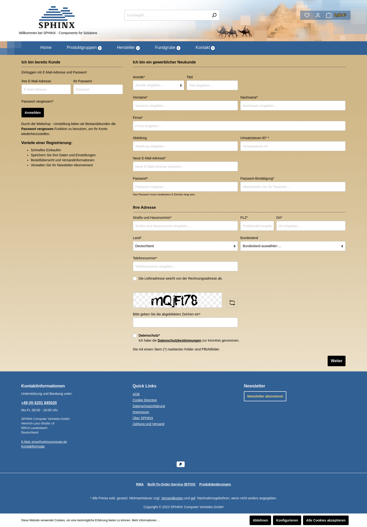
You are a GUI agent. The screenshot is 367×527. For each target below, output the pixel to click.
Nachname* (249, 97)
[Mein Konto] (317, 15)
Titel (190, 77)
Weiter (336, 361)
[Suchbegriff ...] (166, 15)
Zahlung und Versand (148, 424)
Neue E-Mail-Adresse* (149, 158)
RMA (140, 484)
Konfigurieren (287, 520)
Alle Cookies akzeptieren (326, 520)
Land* (137, 238)
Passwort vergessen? (37, 101)
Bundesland (249, 238)
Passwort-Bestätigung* (257, 178)
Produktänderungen (215, 484)
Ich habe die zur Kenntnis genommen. (189, 338)
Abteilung (140, 138)
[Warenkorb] (336, 15)
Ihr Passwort (82, 81)
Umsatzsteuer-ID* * (254, 138)
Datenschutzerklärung (149, 406)
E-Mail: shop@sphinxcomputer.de (44, 442)
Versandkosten (172, 498)
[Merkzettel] (306, 15)
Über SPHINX (143, 418)
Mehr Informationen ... (146, 520)
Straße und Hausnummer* (152, 217)
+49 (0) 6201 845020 (39, 403)
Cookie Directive (145, 400)
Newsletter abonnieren (265, 396)
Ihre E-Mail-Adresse (36, 81)
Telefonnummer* (145, 258)
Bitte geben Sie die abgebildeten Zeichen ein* (166, 314)
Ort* (279, 217)
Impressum (141, 412)
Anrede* (139, 77)
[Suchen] (214, 15)
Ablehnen (260, 520)
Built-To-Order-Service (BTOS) (171, 484)
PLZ (244, 217)
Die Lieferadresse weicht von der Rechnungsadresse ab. (181, 278)
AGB (136, 394)
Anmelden (33, 113)
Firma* (138, 118)
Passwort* (140, 178)
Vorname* (140, 97)
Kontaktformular (33, 446)
